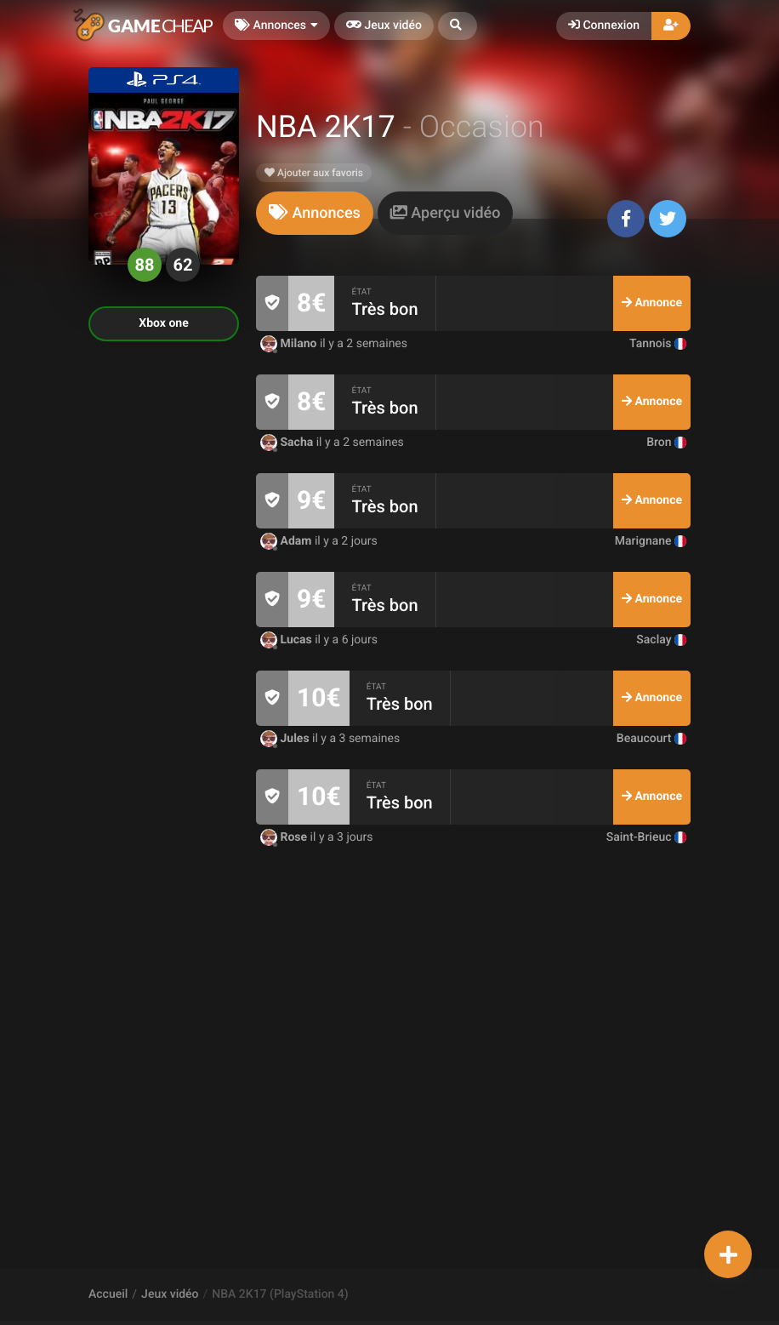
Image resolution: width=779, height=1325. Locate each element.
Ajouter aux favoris (313, 173)
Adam (287, 541)
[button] (457, 26)
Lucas (287, 640)
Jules (286, 738)
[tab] (314, 213)
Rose (285, 837)
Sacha (288, 442)
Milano (290, 344)
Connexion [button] (604, 25)
